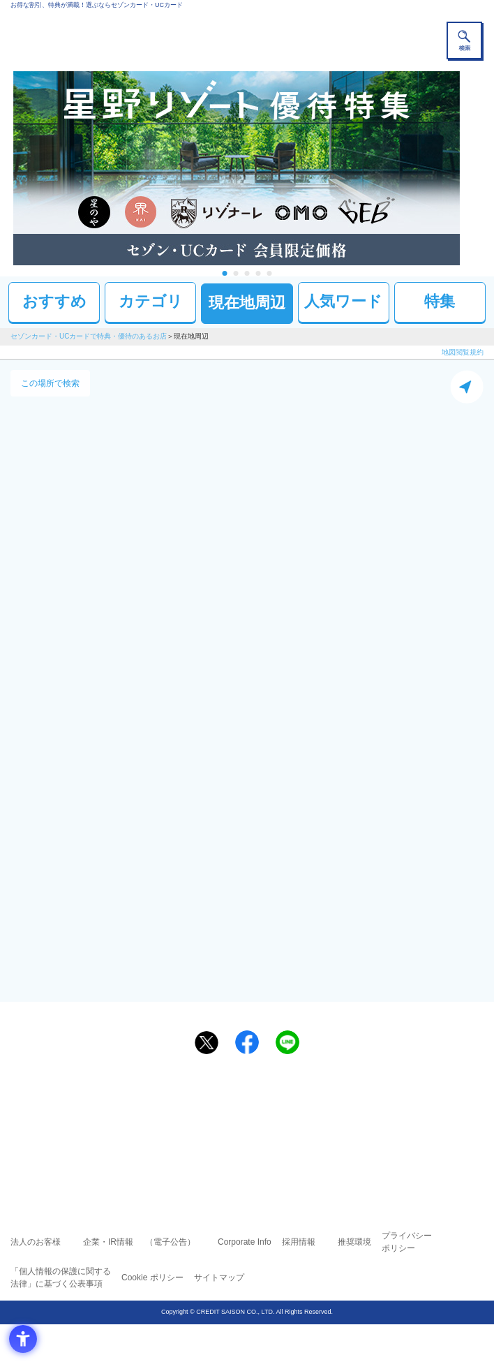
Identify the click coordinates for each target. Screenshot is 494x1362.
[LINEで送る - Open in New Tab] (287, 1042)
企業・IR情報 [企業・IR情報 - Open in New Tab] (108, 1242)
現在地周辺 (247, 302)
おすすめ (54, 301)
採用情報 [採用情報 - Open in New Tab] (298, 1242)
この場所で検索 (50, 383)
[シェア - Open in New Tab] (247, 1042)
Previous (6, 168)
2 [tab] (236, 273)
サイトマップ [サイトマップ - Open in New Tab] (219, 1277)
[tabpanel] (247, 168)
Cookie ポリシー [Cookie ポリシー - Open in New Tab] (152, 1277)
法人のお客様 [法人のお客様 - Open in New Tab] (35, 1242)
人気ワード (343, 301)
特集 (439, 301)
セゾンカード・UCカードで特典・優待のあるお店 (88, 336)
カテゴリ (151, 301)
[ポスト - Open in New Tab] (206, 1043)
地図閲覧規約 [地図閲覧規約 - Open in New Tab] (463, 352)
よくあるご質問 (301, 1101)
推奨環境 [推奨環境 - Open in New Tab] (354, 1242)
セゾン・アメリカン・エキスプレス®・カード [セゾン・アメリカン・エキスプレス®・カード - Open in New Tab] (241, 1139)
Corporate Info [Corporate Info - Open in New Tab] (244, 1242)
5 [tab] (269, 273)
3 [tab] (247, 273)
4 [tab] (258, 273)
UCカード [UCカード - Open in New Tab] (284, 1121)
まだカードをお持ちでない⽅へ (240, 1075)
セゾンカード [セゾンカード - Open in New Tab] (205, 1121)
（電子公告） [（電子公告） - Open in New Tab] (170, 1242)
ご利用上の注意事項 (190, 1101)
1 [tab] (225, 273)
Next (487, 168)
